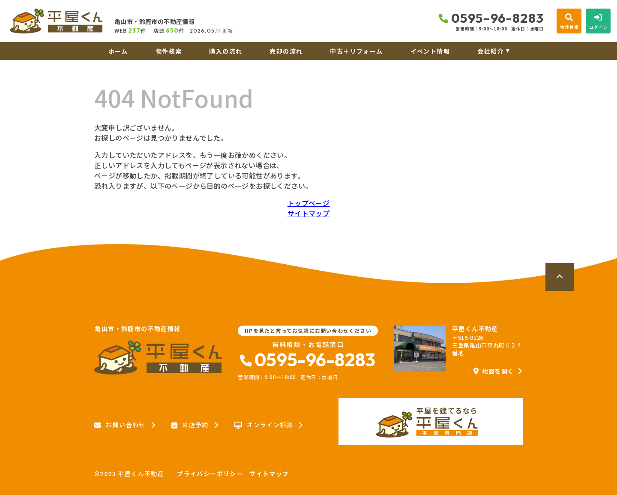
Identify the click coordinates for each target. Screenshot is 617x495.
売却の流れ (286, 51)
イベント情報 (430, 51)
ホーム (118, 51)
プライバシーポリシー (210, 474)
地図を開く (493, 371)
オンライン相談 (263, 425)
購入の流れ (225, 51)
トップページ (308, 203)
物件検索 (169, 51)
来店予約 (190, 425)
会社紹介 (490, 51)
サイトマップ (308, 213)
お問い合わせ (120, 425)
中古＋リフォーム (356, 51)
